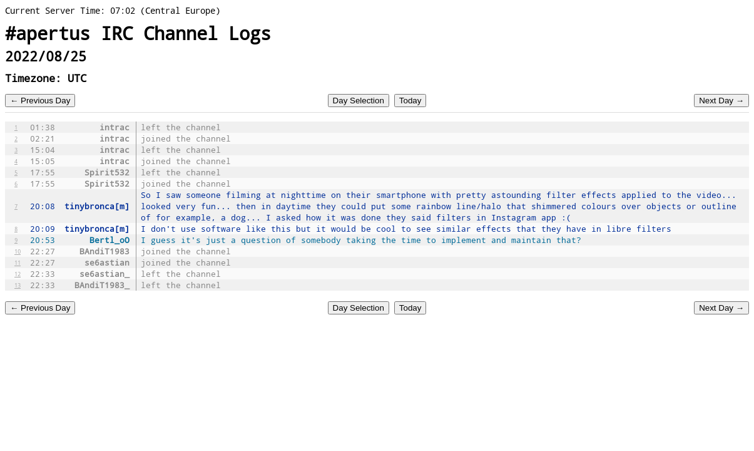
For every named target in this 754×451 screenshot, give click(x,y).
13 (17, 285)
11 (17, 262)
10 (17, 251)
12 (17, 273)
